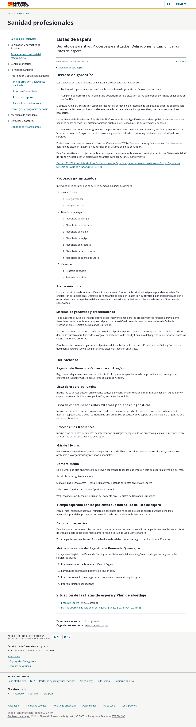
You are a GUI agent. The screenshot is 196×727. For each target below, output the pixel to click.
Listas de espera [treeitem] (23, 97)
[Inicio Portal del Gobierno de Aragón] (18, 4)
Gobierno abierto (124, 681)
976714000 (14, 656)
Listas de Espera (70, 602)
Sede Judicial (103, 681)
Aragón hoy (86, 681)
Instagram (47, 693)
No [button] (67, 637)
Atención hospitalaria (89, 621)
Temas (18, 13)
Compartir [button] (181, 61)
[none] (30, 39)
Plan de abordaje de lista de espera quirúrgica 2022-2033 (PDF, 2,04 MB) (101, 607)
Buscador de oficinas (19, 666)
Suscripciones (129, 705)
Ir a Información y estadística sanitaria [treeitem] (29, 83)
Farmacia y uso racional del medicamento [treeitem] (26, 56)
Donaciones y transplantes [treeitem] (26, 126)
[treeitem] (30, 46)
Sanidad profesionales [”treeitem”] (23, 39)
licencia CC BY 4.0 (43, 712)
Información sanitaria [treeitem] (25, 91)
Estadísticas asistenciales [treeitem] (27, 103)
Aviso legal (13, 705)
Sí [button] (56, 637)
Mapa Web (109, 705)
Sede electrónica (17, 681)
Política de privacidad (64, 705)
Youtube (33, 693)
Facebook (18, 693)
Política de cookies (36, 705)
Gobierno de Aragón (19, 716)
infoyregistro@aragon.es (22, 661)
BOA (32, 681)
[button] (169, 4)
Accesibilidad (89, 705)
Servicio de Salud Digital (96, 625)
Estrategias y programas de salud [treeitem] (29, 109)
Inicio (10, 13)
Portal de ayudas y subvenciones (57, 681)
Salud (27, 13)
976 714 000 (118, 716)
